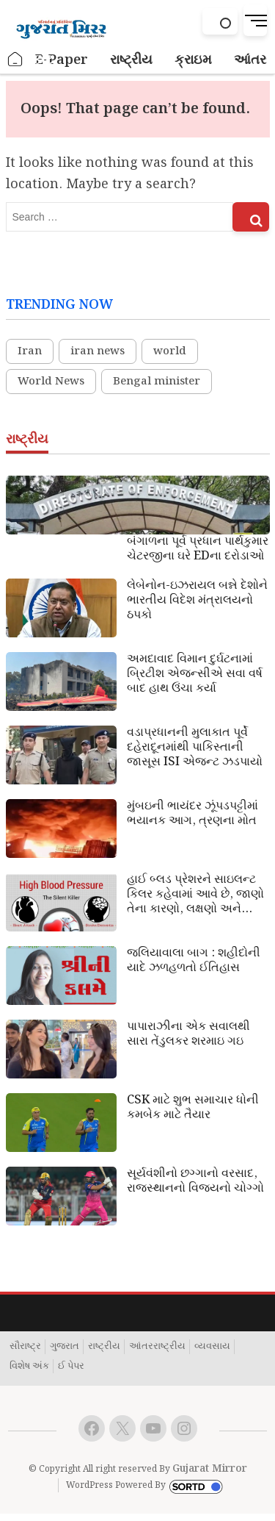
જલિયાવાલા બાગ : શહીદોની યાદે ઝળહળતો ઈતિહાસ (193, 961)
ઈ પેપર (71, 1366)
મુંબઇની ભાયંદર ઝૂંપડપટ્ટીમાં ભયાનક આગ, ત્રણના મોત (192, 814)
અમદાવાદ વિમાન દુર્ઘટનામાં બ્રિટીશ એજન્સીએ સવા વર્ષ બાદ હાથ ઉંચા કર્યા (195, 674)
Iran (30, 351)
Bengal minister (156, 381)
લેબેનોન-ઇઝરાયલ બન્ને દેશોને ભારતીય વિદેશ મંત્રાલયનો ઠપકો (197, 601)
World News (51, 381)
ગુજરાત (64, 1346)
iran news (97, 351)
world (169, 351)
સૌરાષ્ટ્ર (25, 1346)
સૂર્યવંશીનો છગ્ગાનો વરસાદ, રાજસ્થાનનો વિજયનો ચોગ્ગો (195, 1181)
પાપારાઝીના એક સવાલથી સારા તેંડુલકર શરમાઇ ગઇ (188, 1034)
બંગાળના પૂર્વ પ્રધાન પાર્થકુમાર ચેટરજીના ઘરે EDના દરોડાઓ (197, 549)
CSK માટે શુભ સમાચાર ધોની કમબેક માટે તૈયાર (193, 1108)
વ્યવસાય (212, 1346)
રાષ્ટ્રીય (104, 1346)
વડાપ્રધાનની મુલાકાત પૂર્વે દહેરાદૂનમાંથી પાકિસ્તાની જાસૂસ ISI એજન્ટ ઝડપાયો (195, 748)
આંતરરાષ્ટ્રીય (157, 1346)
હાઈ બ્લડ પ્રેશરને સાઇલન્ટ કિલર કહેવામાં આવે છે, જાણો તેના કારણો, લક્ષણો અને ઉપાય (195, 895)
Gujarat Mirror (209, 1469)
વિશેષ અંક (29, 1366)
